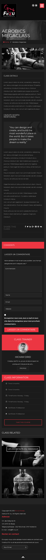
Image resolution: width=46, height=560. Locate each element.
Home (6, 42)
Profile (23, 368)
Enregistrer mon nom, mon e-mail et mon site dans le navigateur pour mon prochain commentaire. (22, 321)
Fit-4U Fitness (20, 511)
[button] (5, 59)
